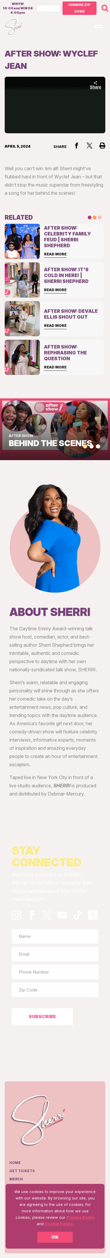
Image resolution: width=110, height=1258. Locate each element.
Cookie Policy (58, 1223)
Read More (55, 254)
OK (55, 1237)
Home (15, 1162)
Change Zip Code (79, 8)
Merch (16, 1179)
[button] (85, 446)
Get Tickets (22, 1171)
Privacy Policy (81, 1217)
